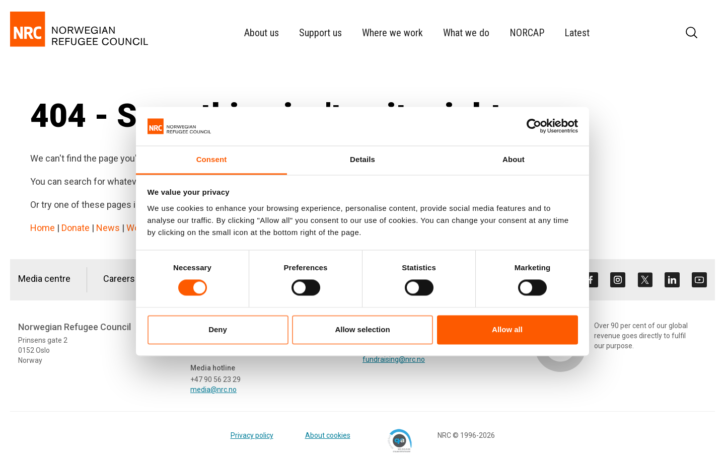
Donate (75, 227)
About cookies (327, 435)
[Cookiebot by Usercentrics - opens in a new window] (534, 126)
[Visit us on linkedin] (672, 279)
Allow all (507, 329)
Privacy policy (252, 435)
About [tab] (513, 159)
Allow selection (362, 329)
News (108, 227)
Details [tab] (362, 159)
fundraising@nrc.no (393, 359)
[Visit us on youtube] (699, 279)
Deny (217, 329)
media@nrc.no (213, 389)
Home (42, 227)
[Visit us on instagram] (617, 279)
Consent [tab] (211, 159)
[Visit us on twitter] (644, 279)
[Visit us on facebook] (590, 279)
